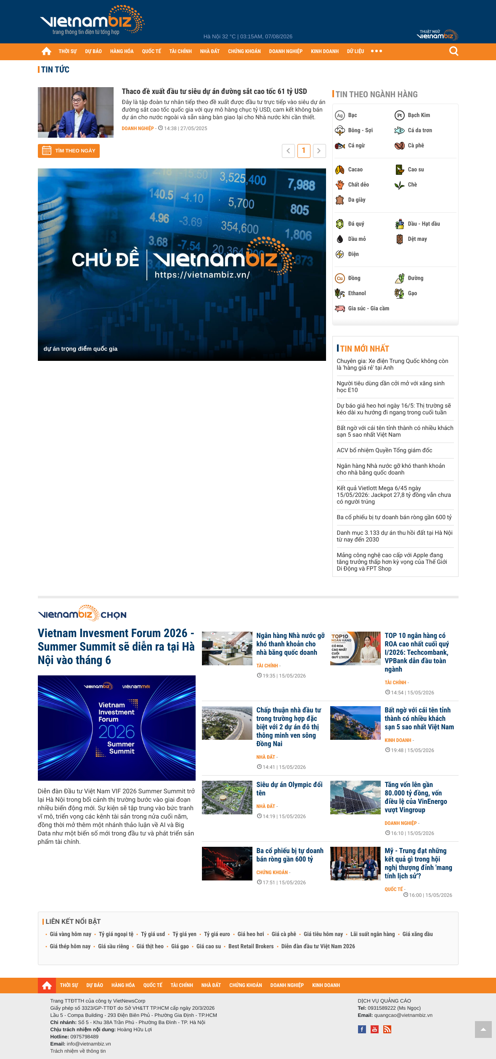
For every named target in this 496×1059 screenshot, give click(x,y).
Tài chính (267, 666)
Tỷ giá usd (153, 934)
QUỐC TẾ (151, 51)
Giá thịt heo (150, 947)
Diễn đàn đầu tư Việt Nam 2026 (318, 947)
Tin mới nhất (365, 349)
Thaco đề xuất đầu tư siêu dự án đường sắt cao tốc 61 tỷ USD (214, 91)
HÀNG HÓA (122, 51)
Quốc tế (394, 889)
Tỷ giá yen (184, 934)
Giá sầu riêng (113, 947)
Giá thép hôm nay (70, 947)
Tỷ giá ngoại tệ (116, 934)
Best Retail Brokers (251, 947)
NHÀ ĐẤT (210, 51)
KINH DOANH (325, 51)
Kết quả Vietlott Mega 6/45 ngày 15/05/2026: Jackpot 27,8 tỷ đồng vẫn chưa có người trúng (394, 495)
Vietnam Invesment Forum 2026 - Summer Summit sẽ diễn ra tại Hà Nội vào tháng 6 (116, 646)
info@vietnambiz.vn (89, 1044)
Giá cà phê (284, 934)
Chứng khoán (272, 872)
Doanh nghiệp (138, 128)
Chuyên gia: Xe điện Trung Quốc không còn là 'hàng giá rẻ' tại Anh (392, 364)
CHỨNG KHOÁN (244, 51)
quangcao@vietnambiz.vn (403, 1015)
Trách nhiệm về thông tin (78, 1051)
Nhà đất (266, 757)
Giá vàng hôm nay (71, 934)
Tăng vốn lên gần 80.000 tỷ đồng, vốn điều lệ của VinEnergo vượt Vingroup (416, 797)
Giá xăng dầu (418, 934)
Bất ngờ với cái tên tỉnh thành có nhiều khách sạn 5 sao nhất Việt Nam (395, 431)
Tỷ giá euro (217, 934)
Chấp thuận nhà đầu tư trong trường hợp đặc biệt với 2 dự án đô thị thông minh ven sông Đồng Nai (289, 727)
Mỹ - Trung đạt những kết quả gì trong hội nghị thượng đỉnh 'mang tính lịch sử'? (419, 863)
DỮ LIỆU (355, 51)
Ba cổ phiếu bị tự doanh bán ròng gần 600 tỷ (394, 517)
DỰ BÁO (93, 51)
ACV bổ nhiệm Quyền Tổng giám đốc (384, 450)
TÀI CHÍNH (181, 51)
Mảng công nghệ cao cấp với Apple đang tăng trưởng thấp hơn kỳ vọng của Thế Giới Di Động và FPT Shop (392, 562)
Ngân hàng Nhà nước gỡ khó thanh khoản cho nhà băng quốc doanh (391, 469)
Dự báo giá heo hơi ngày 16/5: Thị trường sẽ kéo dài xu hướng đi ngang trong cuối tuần (394, 409)
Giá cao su (208, 947)
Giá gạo (180, 947)
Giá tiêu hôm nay (323, 934)
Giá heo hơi (251, 934)
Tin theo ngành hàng (377, 94)
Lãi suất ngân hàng (372, 934)
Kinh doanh (398, 740)
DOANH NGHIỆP (285, 51)
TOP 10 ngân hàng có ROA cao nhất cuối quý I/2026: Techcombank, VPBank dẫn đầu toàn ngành (417, 653)
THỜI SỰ (68, 51)
